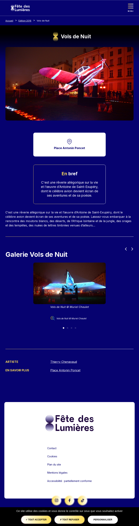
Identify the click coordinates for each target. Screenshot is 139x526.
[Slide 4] (75, 328)
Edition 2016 (24, 20)
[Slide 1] (63, 328)
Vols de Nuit (43, 20)
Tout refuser (69, 519)
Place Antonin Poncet (69, 148)
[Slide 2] (67, 328)
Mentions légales (57, 473)
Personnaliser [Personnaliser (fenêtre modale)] (102, 519)
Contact (51, 448)
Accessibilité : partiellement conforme (69, 481)
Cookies (52, 456)
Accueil (9, 20)
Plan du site (54, 464)
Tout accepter (36, 519)
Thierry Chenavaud (63, 362)
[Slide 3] (71, 328)
